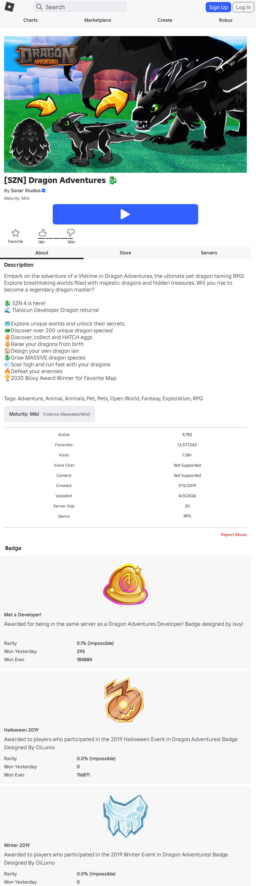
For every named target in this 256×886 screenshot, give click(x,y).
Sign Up (218, 7)
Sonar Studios (26, 190)
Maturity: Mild (16, 198)
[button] (43, 190)
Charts (30, 20)
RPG (187, 515)
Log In (243, 7)
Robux (226, 20)
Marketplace (97, 20)
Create (165, 20)
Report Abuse (234, 534)
